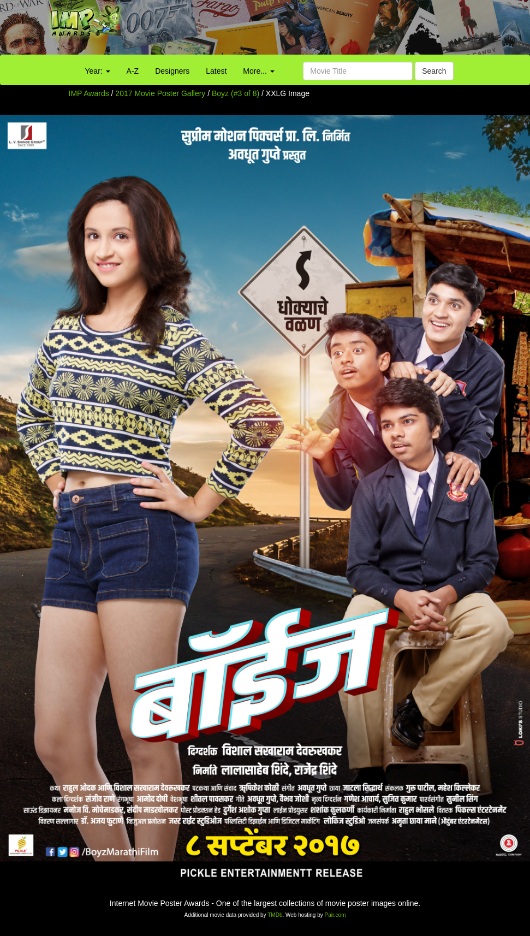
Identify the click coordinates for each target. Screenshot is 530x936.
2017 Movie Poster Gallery (160, 93)
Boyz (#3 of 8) (235, 93)
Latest (216, 71)
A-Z (133, 71)
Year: (97, 71)
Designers (172, 71)
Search (434, 71)
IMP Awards (89, 93)
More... (258, 71)
